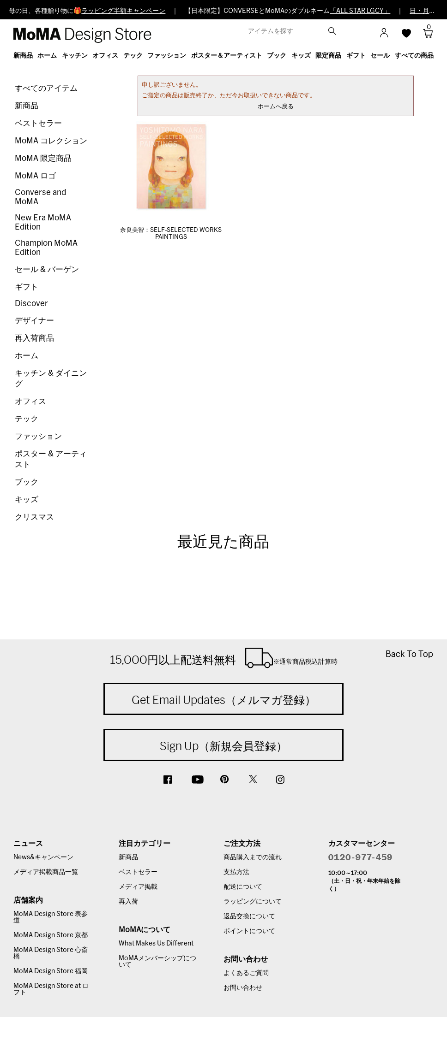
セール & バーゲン (47, 269)
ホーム (26, 356)
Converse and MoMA (40, 197)
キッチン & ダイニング (51, 378)
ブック (26, 482)
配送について (243, 887)
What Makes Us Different (156, 943)
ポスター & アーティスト (51, 459)
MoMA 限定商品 (43, 158)
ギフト (26, 287)
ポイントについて (249, 931)
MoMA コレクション (51, 141)
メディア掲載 (138, 887)
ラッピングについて (253, 901)
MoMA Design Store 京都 (50, 935)
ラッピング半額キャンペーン (123, 11)
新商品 (26, 106)
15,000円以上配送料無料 (224, 658)
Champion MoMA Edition (46, 247)
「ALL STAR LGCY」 (360, 11)
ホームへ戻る (276, 107)
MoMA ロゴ (35, 176)
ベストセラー (38, 123)
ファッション (38, 436)
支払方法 (236, 872)
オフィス (30, 401)
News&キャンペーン (43, 857)
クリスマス (34, 517)
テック (26, 419)
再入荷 (128, 901)
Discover (31, 303)
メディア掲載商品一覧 (45, 872)
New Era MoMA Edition (43, 222)
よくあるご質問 (246, 973)
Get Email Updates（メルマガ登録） (224, 699)
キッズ (26, 499)
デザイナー (34, 321)
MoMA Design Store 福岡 (50, 971)
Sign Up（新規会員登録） (223, 745)
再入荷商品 (34, 338)
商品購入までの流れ (253, 857)
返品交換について (249, 916)
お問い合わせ (243, 988)
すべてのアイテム (46, 88)
